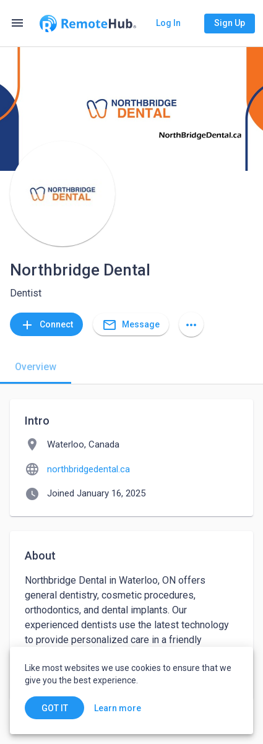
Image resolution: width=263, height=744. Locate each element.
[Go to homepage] (88, 23)
